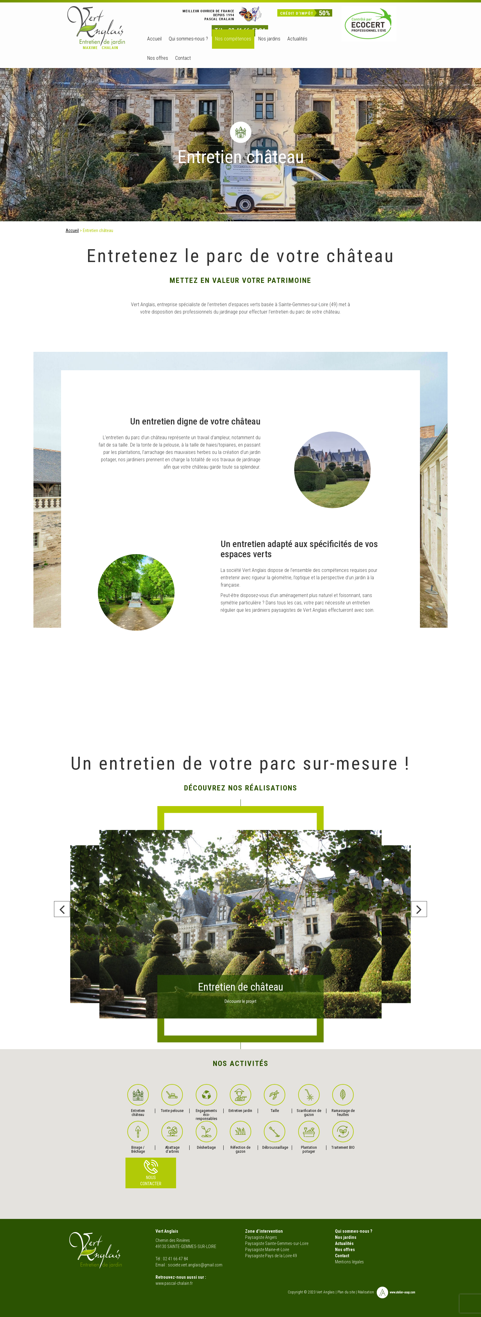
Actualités (297, 39)
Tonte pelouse (172, 1098)
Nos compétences (233, 39)
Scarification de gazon (309, 1100)
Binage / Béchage (138, 1137)
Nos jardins (345, 1237)
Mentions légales (349, 1261)
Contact (183, 58)
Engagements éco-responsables (206, 1102)
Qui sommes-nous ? (188, 39)
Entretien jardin (240, 1098)
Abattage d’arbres (172, 1137)
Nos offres (157, 58)
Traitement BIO (343, 1135)
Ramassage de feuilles (343, 1100)
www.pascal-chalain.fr (174, 1283)
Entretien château (138, 1100)
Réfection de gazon (240, 1137)
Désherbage (206, 1135)
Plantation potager (309, 1137)
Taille (274, 1098)
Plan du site (346, 1292)
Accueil (154, 39)
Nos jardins (269, 39)
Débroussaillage (274, 1135)
